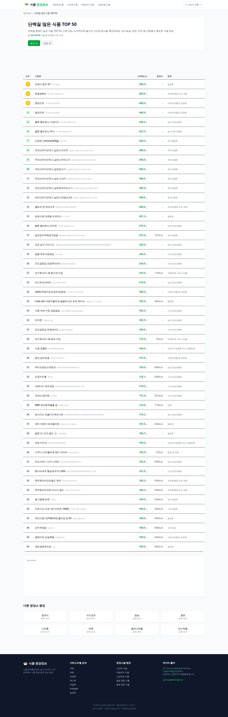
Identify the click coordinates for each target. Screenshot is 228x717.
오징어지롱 (41, 376)
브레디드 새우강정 (44, 386)
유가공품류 (173, 141)
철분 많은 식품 (123, 684)
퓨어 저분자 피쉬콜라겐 (47, 423)
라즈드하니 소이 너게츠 (47, 461)
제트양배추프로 (43, 546)
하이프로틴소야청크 (45, 367)
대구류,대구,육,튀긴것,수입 (49, 273)
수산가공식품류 (175, 254)
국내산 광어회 (42, 395)
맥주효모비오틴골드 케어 (48, 480)
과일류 (73, 684)
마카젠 (38, 320)
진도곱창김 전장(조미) (46, 329)
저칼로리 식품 (87, 4)
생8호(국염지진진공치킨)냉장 (50, 291)
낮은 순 (47, 43)
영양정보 (27, 13)
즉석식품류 (173, 150)
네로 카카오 (41, 442)
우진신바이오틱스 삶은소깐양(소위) (53, 197)
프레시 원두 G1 (43, 84)
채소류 (73, 680)
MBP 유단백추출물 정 (46, 405)
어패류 (73, 676)
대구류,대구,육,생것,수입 (48, 339)
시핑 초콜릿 (41, 348)
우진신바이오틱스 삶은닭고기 (50, 169)
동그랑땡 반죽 (42, 499)
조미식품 (172, 527)
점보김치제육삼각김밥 (46, 235)
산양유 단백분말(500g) (47, 140)
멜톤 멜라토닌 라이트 (46, 225)
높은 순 (34, 43)
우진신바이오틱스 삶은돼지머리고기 (54, 188)
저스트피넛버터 (43, 282)
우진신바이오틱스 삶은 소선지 (50, 178)
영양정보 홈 (58, 4)
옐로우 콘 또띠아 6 (44, 206)
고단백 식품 (72, 4)
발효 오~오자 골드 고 (46, 433)
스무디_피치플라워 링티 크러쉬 (51, 452)
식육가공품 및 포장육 (177, 103)
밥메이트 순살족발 (44, 537)
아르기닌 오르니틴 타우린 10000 (52, 508)
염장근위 (39, 103)
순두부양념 (41, 527)
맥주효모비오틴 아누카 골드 (49, 490)
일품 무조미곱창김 (44, 254)
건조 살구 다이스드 (45, 244)
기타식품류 (173, 509)
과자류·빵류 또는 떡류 (177, 93)
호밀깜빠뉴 (41, 93)
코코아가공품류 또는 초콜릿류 (181, 348)
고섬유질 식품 (103, 4)
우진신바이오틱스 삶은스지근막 (51, 150)
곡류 (72, 668)
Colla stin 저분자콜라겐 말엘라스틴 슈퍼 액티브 (60, 301)
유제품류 (74, 688)
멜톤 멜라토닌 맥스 (45, 131)
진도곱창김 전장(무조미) (47, 263)
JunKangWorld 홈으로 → (174, 679)
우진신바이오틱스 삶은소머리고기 (52, 159)
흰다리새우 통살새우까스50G (50, 471)
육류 (72, 672)
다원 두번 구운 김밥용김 (47, 310)
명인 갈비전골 (42, 357)
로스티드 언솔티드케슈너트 (49, 414)
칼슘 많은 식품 (123, 680)
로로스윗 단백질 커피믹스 (48, 216)
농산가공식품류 (175, 122)
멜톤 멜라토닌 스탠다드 (47, 122)
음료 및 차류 (173, 452)
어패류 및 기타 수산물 (177, 273)
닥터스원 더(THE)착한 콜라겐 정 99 (53, 518)
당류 (170, 405)
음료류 (171, 84)
